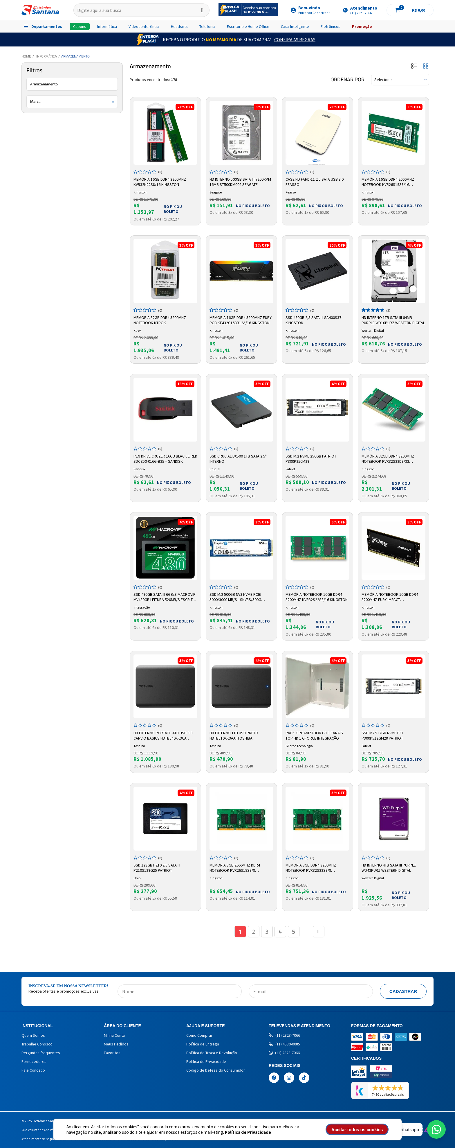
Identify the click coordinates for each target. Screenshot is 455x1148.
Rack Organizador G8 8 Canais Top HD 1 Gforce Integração (314, 735)
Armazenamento (75, 56)
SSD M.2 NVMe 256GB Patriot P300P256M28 (311, 458)
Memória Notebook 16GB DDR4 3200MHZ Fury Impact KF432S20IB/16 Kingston (390, 597)
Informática (107, 26)
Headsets (179, 26)
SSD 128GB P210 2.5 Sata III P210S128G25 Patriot (156, 867)
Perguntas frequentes (40, 1052)
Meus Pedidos (116, 1044)
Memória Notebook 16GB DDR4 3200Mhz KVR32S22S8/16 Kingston (317, 597)
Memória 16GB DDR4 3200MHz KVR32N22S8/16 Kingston (159, 182)
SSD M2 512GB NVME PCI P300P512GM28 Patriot (382, 735)
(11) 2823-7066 (284, 1035)
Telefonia (207, 26)
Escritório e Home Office (248, 26)
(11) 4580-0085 (284, 1044)
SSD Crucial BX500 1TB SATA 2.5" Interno (238, 458)
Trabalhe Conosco (37, 1044)
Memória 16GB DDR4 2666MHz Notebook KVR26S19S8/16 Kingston (388, 182)
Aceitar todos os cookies (357, 1129)
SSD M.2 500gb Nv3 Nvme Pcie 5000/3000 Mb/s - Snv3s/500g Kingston (235, 597)
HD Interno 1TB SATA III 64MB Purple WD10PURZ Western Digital (393, 320)
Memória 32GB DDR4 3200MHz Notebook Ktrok (159, 320)
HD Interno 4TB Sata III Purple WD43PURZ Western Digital (389, 867)
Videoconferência (144, 26)
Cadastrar (403, 991)
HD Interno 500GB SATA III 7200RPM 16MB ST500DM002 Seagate (240, 182)
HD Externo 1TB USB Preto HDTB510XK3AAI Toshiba (234, 735)
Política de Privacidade (248, 1132)
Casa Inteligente (295, 26)
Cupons (79, 26)
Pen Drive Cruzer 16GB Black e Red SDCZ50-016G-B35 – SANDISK (165, 458)
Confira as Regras (294, 39)
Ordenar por (347, 79)
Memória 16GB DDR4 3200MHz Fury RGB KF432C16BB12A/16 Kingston (241, 320)
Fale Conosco (33, 1070)
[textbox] (141, 10)
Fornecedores (33, 1061)
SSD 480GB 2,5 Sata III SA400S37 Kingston (313, 320)
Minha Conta (114, 1035)
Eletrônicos (330, 26)
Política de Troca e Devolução (211, 1052)
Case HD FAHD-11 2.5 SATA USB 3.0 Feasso (315, 182)
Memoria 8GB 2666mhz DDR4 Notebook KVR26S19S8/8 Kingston (235, 867)
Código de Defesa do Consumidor (215, 1070)
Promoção (362, 26)
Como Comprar (199, 1035)
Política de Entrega (202, 1044)
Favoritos (112, 1052)
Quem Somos (33, 1035)
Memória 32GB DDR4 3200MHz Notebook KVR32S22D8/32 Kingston (388, 458)
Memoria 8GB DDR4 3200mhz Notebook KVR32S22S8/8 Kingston (311, 867)
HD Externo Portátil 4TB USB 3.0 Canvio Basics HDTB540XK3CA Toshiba (162, 735)
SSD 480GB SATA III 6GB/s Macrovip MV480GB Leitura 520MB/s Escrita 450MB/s (164, 597)
